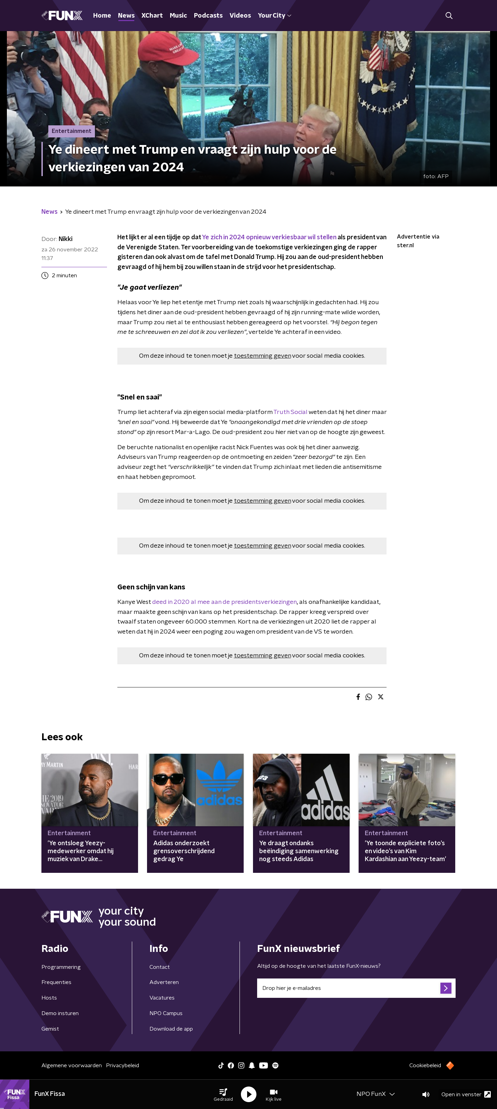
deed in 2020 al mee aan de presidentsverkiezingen (224, 602)
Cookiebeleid (425, 1065)
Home (102, 16)
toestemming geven (262, 356)
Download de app (171, 1029)
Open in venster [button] (466, 1094)
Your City (274, 16)
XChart (152, 16)
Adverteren (164, 982)
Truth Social (291, 412)
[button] (223, 1094)
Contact (159, 967)
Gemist (50, 1029)
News (126, 16)
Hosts (49, 998)
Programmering (61, 967)
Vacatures (162, 998)
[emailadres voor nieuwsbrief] (356, 988)
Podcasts (208, 16)
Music (178, 16)
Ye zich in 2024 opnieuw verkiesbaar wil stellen (269, 237)
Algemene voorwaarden (71, 1065)
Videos (240, 16)
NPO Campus (166, 1013)
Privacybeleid (122, 1065)
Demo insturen (60, 1013)
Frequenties (56, 982)
